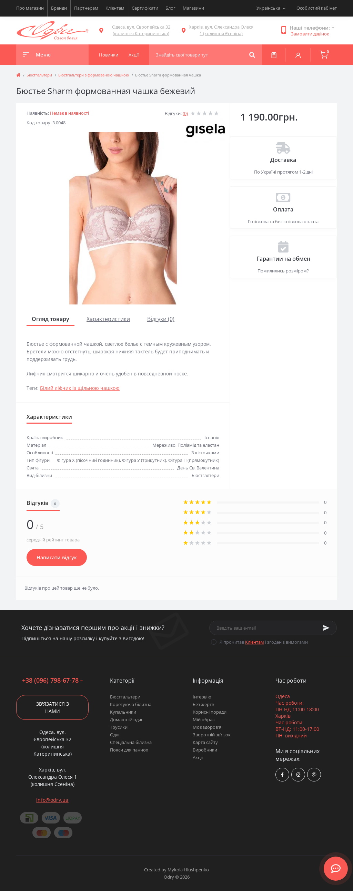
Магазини (193, 8)
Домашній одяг (126, 719)
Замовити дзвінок (310, 34)
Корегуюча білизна (130, 704)
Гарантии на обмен (283, 258)
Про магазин (30, 8)
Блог (170, 8)
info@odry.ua (52, 800)
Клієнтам (114, 8)
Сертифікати (145, 8)
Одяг (115, 735)
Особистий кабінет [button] (316, 8)
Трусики (119, 727)
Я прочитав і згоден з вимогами (264, 642)
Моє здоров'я (207, 727)
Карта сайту (205, 742)
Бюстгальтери (39, 74)
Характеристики (108, 319)
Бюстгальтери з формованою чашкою (93, 74)
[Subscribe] (326, 628)
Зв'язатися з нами (52, 707)
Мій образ (203, 719)
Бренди (59, 8)
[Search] (252, 54)
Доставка (283, 160)
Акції (198, 757)
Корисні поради (209, 712)
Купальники (123, 712)
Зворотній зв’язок (212, 735)
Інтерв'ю (202, 697)
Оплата (283, 209)
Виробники (205, 750)
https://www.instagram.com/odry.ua (298, 775)
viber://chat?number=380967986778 (314, 775)
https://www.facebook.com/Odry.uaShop (282, 775)
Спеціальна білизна (131, 742)
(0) (185, 113)
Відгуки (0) (160, 319)
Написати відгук (57, 557)
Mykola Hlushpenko (188, 870)
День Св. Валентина (198, 468)
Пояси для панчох (129, 750)
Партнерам (86, 8)
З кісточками (205, 452)
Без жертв (203, 704)
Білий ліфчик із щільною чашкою (80, 388)
